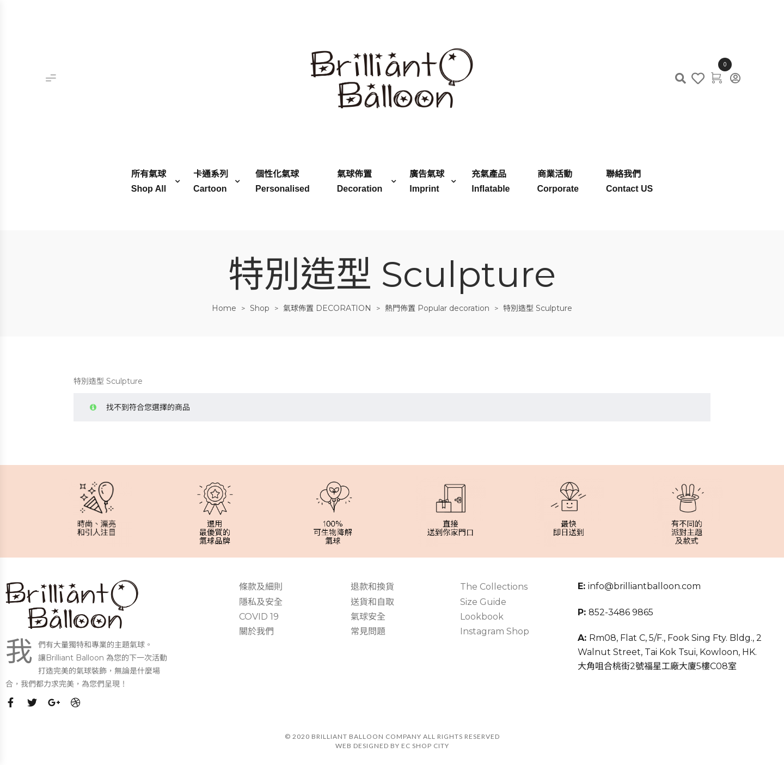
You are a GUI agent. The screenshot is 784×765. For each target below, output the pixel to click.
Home (224, 308)
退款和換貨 (372, 587)
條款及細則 (261, 587)
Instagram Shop (494, 631)
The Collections (494, 587)
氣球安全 (368, 616)
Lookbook (482, 616)
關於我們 (256, 631)
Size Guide (483, 602)
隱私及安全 (261, 602)
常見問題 (368, 631)
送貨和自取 (372, 602)
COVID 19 (259, 616)
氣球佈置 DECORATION (327, 308)
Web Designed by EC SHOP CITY (392, 746)
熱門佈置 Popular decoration (437, 308)
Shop (260, 308)
